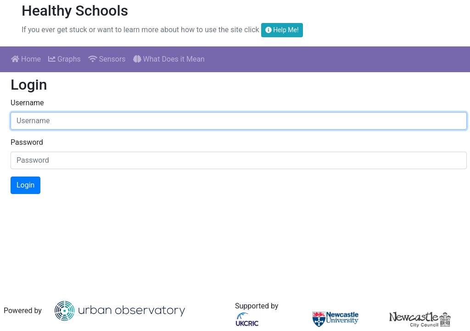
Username (27, 102)
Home (26, 59)
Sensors (107, 59)
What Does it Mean (169, 59)
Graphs (64, 59)
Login (25, 185)
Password (27, 142)
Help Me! (282, 30)
